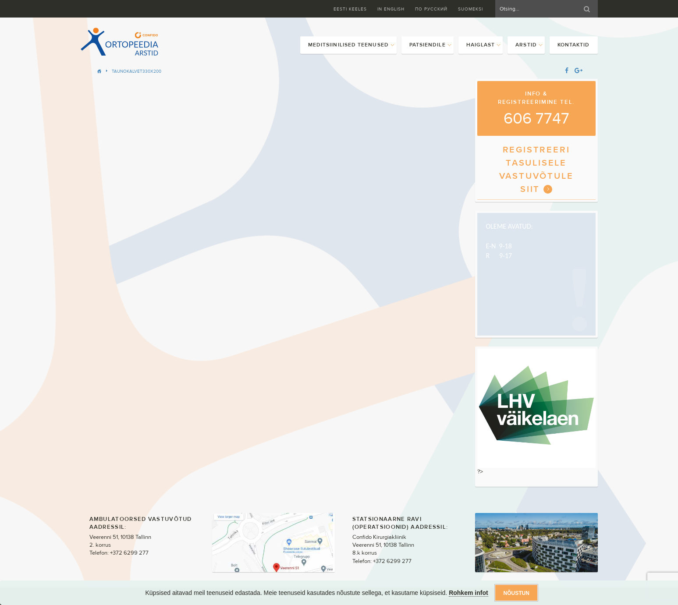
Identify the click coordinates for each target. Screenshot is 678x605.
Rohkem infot (468, 592)
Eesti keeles (350, 9)
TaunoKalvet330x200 (136, 71)
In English (391, 9)
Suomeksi (470, 9)
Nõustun (516, 593)
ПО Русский (431, 9)
